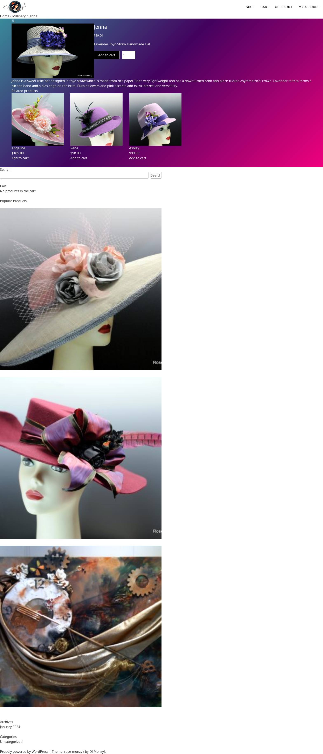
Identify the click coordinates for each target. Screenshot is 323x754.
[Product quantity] (128, 55)
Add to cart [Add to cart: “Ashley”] (137, 158)
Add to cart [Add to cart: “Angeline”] (20, 158)
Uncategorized (11, 741)
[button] (14, 21)
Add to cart (106, 55)
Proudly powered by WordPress (24, 751)
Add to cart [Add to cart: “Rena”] (78, 158)
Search (5, 169)
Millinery (19, 16)
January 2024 (10, 727)
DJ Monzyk (97, 751)
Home (4, 16)
